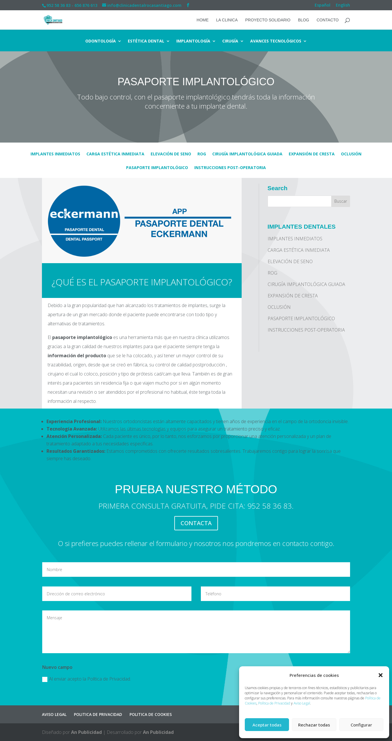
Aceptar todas (267, 725)
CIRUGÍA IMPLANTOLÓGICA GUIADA (247, 154)
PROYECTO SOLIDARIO (267, 20)
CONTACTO (328, 20)
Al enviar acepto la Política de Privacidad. (86, 679)
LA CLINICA (227, 20)
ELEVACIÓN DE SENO (171, 154)
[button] (380, 675)
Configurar (361, 725)
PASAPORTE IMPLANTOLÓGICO (157, 168)
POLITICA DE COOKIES (151, 714)
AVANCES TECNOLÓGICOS (275, 41)
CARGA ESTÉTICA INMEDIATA (115, 154)
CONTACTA (196, 523)
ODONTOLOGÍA (100, 41)
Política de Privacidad (274, 703)
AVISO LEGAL (54, 714)
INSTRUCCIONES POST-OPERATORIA (230, 168)
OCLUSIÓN (351, 154)
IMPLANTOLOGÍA (193, 41)
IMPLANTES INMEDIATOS (55, 154)
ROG (201, 154)
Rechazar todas (314, 725)
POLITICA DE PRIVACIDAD (98, 714)
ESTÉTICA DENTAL (146, 41)
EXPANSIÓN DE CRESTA (312, 154)
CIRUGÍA (230, 41)
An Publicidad (86, 732)
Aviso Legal (302, 703)
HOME (203, 20)
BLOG (303, 20)
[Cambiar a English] (343, 6)
